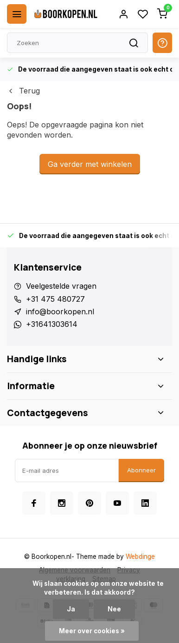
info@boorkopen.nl (60, 311)
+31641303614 (51, 324)
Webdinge (140, 556)
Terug (23, 90)
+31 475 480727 (55, 299)
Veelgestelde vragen (61, 286)
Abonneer (141, 470)
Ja (71, 609)
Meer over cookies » (92, 631)
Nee (114, 609)
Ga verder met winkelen (90, 164)
